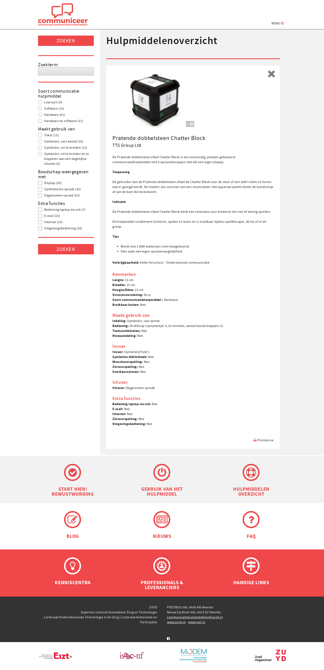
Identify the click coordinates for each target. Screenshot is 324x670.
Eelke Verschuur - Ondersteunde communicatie (175, 263)
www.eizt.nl (196, 622)
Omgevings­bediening (60, 228)
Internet (50, 222)
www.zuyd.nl (176, 622)
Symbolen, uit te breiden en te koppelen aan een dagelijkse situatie (63, 159)
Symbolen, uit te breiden (62, 148)
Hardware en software (60, 121)
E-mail (49, 216)
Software (51, 108)
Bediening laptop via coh (62, 210)
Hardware (51, 115)
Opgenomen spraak (59, 195)
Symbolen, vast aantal (60, 141)
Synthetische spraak (59, 189)
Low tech (50, 102)
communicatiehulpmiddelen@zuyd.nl (195, 617)
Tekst (48, 135)
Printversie (264, 440)
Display (50, 183)
